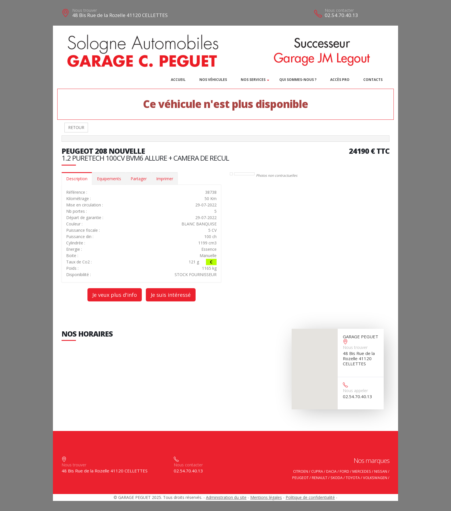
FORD (344, 471)
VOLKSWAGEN (375, 477)
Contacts (373, 79)
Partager (139, 178)
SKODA (336, 477)
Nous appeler (355, 390)
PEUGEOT (300, 477)
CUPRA (317, 471)
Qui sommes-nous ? (297, 79)
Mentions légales (266, 497)
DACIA (331, 471)
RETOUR (76, 127)
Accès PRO (339, 79)
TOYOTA (353, 477)
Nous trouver (84, 10)
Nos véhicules (213, 79)
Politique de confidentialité (310, 497)
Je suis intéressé (171, 294)
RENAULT (319, 477)
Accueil (178, 79)
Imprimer (164, 178)
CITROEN (300, 471)
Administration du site (226, 497)
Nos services (253, 79)
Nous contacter (339, 10)
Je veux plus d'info (114, 294)
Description (76, 178)
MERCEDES (361, 471)
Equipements (109, 178)
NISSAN (380, 471)
